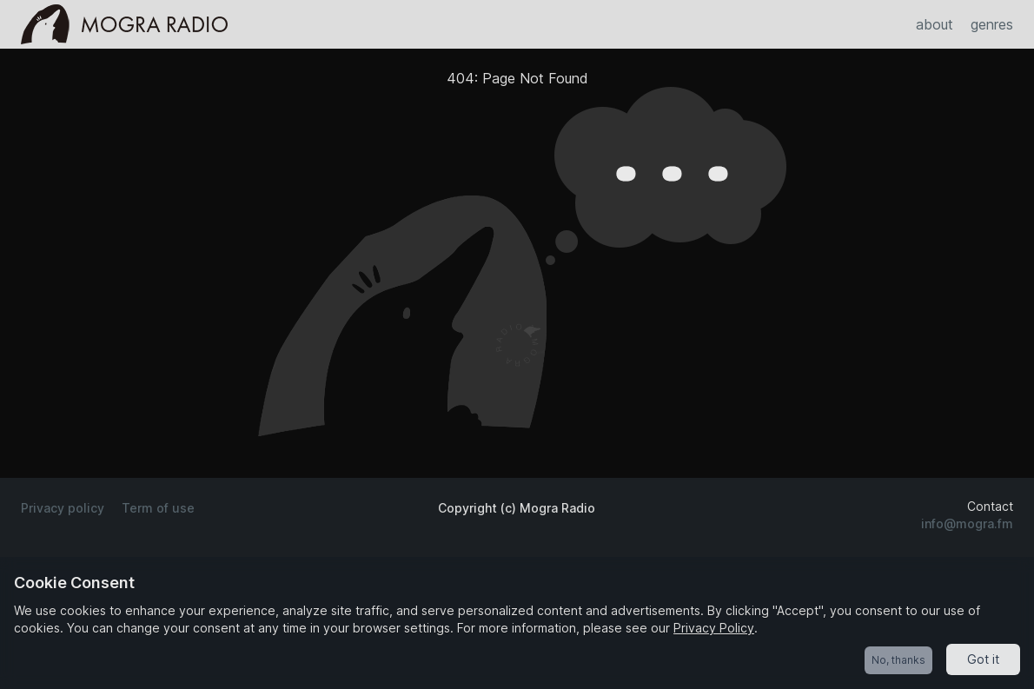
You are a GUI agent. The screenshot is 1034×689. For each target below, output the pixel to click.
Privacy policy (62, 507)
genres (992, 24)
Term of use (158, 507)
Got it (983, 659)
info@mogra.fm (967, 523)
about (934, 24)
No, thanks (898, 659)
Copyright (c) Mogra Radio (516, 507)
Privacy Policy (713, 627)
